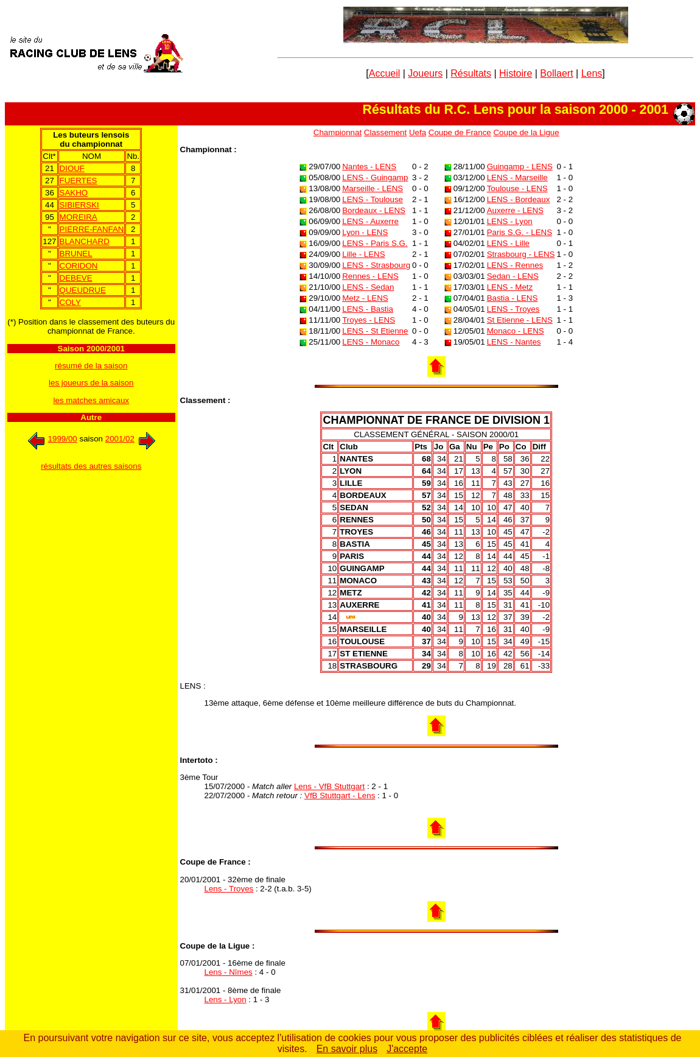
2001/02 (131, 438)
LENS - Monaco (370, 341)
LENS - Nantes (514, 341)
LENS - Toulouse (372, 199)
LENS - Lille (508, 243)
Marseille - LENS (372, 188)
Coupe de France (460, 132)
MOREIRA (78, 217)
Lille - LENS (363, 254)
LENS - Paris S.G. (374, 243)
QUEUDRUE (83, 290)
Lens (592, 73)
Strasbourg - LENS (521, 254)
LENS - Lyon (510, 221)
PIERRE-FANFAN (92, 229)
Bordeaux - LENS (373, 210)
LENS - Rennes (515, 265)
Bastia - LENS (512, 298)
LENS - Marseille (517, 177)
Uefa (417, 132)
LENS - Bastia (367, 309)
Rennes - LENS (370, 276)
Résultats (470, 73)
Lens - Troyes (229, 888)
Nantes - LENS (369, 166)
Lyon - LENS (365, 232)
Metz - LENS (365, 298)
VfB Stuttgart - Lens (339, 795)
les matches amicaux (91, 400)
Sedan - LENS (513, 276)
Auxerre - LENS (515, 210)
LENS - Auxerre (370, 221)
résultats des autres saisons (91, 466)
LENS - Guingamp (375, 177)
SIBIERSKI (79, 204)
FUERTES (78, 180)
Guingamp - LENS (520, 166)
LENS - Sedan (368, 287)
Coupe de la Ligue (526, 132)
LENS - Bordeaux (518, 199)
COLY (70, 302)
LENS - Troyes (513, 309)
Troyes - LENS (368, 320)
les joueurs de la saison (91, 382)
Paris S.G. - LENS (519, 232)
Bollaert (556, 73)
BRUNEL (76, 253)
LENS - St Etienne (375, 330)
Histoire (515, 73)
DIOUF (72, 168)
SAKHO (74, 192)
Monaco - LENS (515, 330)
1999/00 (51, 438)
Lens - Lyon (226, 999)
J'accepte (407, 1049)
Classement (385, 132)
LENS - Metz (510, 287)
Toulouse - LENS (517, 188)
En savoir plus (347, 1049)
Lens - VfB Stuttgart (329, 786)
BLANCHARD (85, 241)
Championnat (337, 132)
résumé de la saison (91, 365)
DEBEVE (76, 278)
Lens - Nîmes (229, 972)
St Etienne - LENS (520, 320)
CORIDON (79, 265)
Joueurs (425, 73)
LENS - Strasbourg (376, 265)
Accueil (385, 73)
